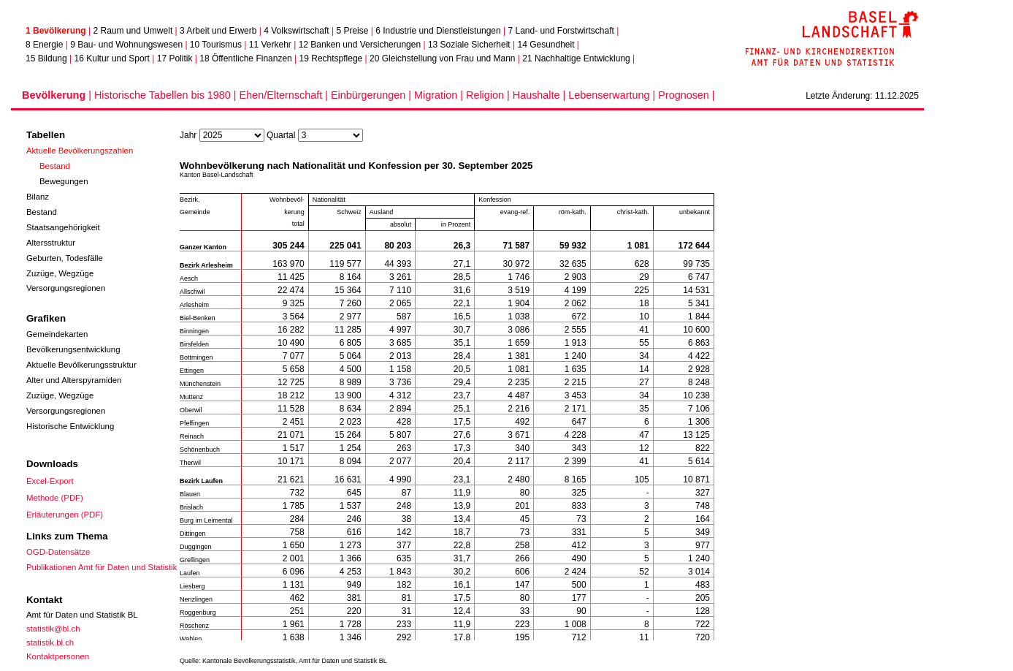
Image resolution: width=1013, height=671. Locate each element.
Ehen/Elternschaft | (285, 95)
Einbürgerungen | (372, 95)
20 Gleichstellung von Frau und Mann (442, 58)
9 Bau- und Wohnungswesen (126, 44)
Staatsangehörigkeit (63, 227)
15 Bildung (46, 58)
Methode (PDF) (54, 497)
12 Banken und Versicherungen (360, 44)
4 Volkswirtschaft (296, 31)
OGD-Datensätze (58, 551)
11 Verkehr (270, 44)
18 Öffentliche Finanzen (245, 58)
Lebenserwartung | (613, 95)
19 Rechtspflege (331, 58)
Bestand (54, 166)
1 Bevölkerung (56, 31)
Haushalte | (541, 95)
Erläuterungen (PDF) (64, 514)
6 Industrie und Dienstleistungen (437, 31)
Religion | (489, 95)
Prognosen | (686, 95)
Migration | (440, 95)
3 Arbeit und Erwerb (218, 31)
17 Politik (175, 58)
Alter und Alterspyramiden (73, 380)
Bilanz (37, 196)
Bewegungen (63, 181)
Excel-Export (50, 481)
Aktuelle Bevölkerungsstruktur (81, 364)
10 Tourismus (216, 44)
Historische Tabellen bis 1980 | (167, 95)
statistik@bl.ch (53, 628)
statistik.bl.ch (50, 642)
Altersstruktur (50, 242)
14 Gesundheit (545, 44)
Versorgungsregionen (65, 288)
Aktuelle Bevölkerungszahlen (79, 150)
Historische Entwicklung (70, 426)
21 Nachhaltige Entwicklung (576, 58)
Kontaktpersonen (57, 656)
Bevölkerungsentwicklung (73, 349)
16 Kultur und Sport (112, 58)
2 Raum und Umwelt (133, 31)
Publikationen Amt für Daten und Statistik (101, 567)
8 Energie (44, 44)
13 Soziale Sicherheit (469, 44)
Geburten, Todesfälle (64, 258)
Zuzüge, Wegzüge (59, 273)
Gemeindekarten (57, 334)
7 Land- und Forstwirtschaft (560, 31)
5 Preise (352, 31)
